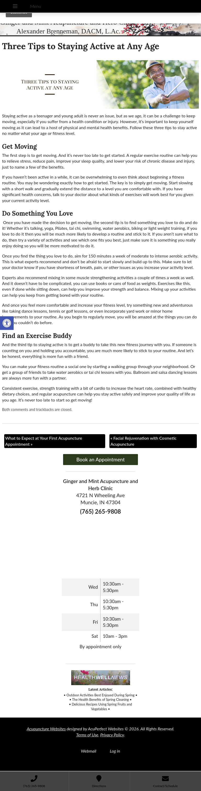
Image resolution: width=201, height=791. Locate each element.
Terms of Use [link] (87, 734)
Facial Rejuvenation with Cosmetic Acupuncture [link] (143, 440)
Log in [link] (115, 750)
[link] (7, 323)
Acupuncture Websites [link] (46, 728)
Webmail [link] (88, 750)
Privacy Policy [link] (112, 734)
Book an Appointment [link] (100, 459)
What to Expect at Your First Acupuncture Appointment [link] (43, 440)
